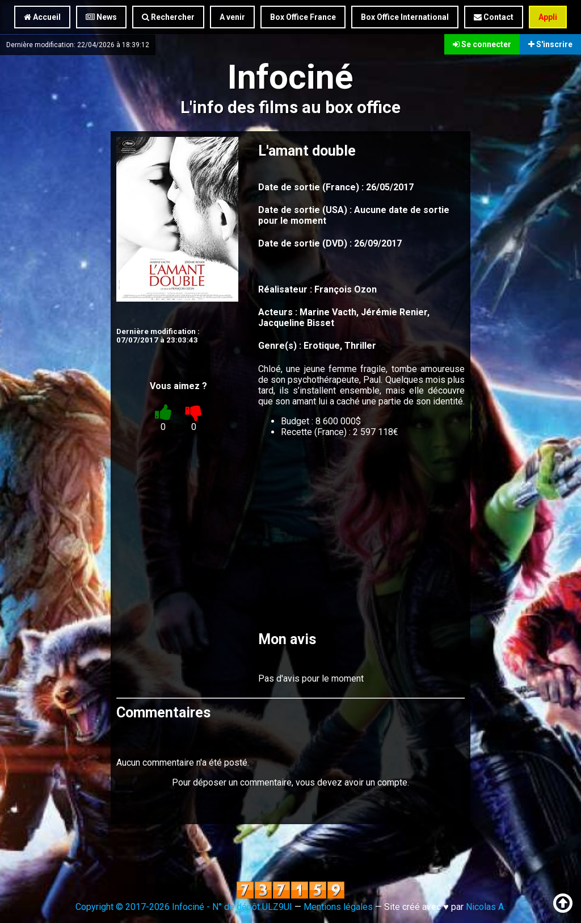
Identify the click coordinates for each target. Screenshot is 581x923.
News (101, 17)
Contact (493, 17)
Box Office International (405, 17)
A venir (232, 17)
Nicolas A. (486, 906)
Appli (547, 17)
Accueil (42, 17)
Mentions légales (338, 906)
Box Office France (303, 17)
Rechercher (168, 17)
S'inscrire (550, 44)
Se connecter (482, 44)
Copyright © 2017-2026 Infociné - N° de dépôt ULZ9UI (183, 906)
